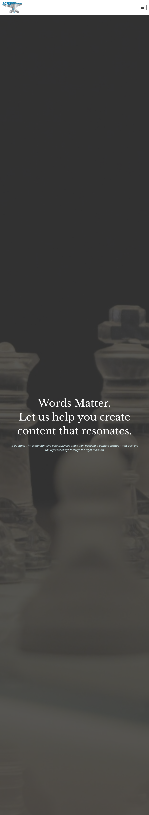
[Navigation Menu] (143, 7)
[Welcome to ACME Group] (12, 7)
